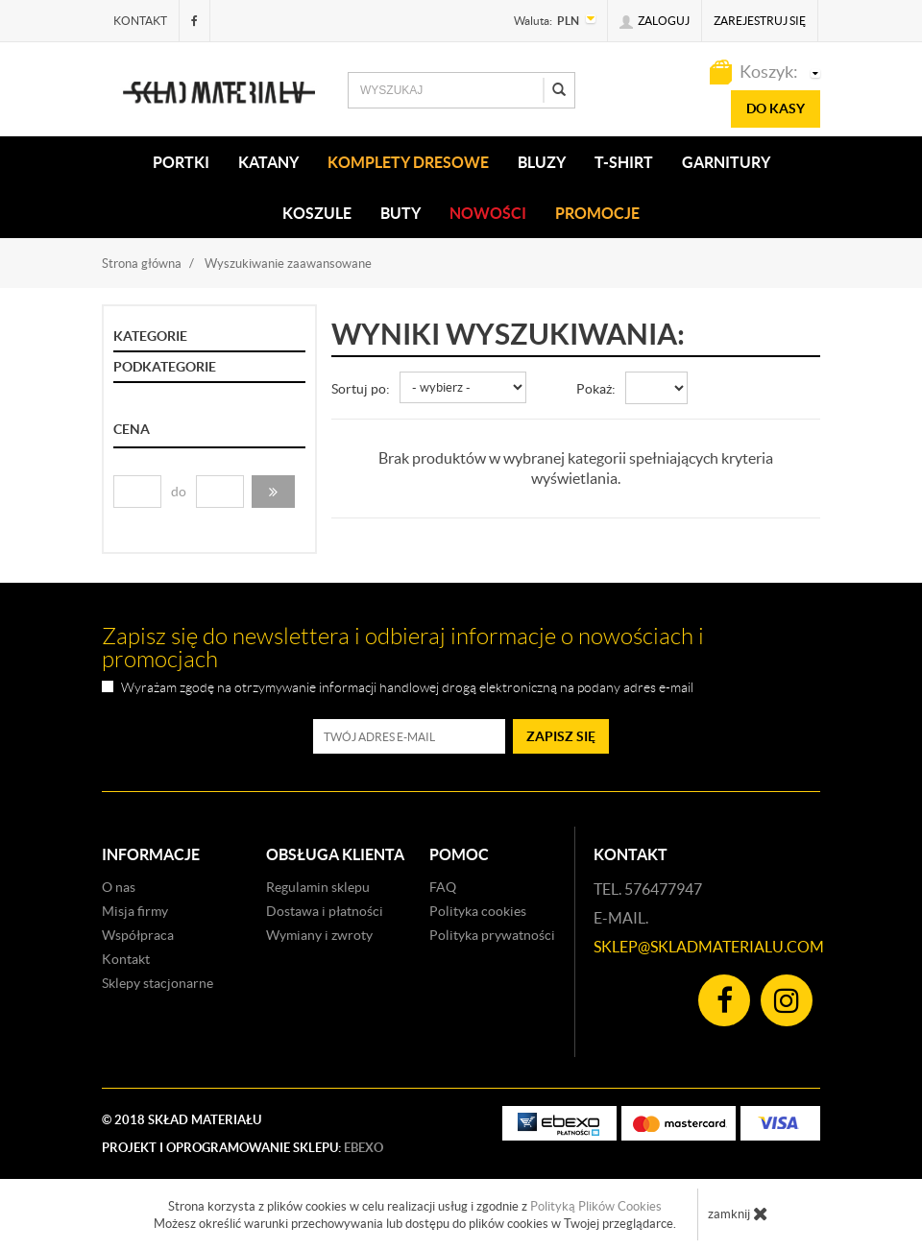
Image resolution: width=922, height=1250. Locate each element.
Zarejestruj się (760, 20)
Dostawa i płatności (324, 911)
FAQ (442, 887)
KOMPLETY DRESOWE (408, 162)
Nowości (487, 213)
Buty (400, 213)
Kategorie (150, 336)
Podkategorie (164, 366)
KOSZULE (317, 213)
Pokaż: (596, 389)
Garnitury (726, 162)
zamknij (738, 1213)
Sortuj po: (360, 389)
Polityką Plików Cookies (596, 1206)
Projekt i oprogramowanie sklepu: (242, 1148)
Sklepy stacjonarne (157, 983)
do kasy (775, 108)
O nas (118, 887)
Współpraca (138, 935)
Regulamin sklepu (318, 887)
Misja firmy (135, 911)
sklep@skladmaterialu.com (709, 946)
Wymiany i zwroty (319, 935)
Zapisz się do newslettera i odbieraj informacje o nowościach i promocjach (403, 648)
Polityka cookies (477, 911)
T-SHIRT (623, 162)
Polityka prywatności (492, 935)
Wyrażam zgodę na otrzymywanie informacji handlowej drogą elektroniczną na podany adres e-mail (407, 688)
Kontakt (140, 20)
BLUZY (542, 162)
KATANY (268, 162)
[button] (273, 491)
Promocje (597, 213)
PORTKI (181, 162)
